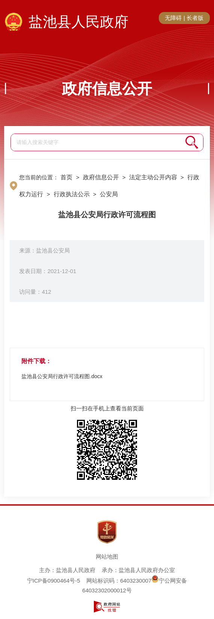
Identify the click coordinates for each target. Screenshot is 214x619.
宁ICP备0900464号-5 (53, 580)
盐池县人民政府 (78, 22)
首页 (66, 177)
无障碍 (173, 18)
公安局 (109, 194)
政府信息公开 (107, 88)
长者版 (195, 18)
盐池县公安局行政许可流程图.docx (61, 376)
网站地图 (107, 556)
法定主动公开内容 (153, 177)
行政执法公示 (72, 194)
